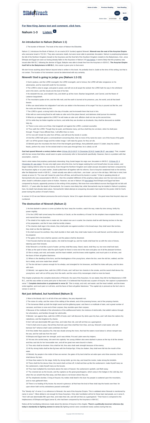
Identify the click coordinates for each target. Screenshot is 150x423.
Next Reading (121, 7)
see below (91, 60)
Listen (48, 32)
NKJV (124, 13)
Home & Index (92, 7)
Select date (103, 18)
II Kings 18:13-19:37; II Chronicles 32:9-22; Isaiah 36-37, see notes (87, 151)
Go (125, 18)
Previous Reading (107, 7)
